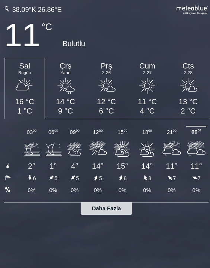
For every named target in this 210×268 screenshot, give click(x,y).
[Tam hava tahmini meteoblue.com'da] (193, 9)
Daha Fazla (106, 208)
